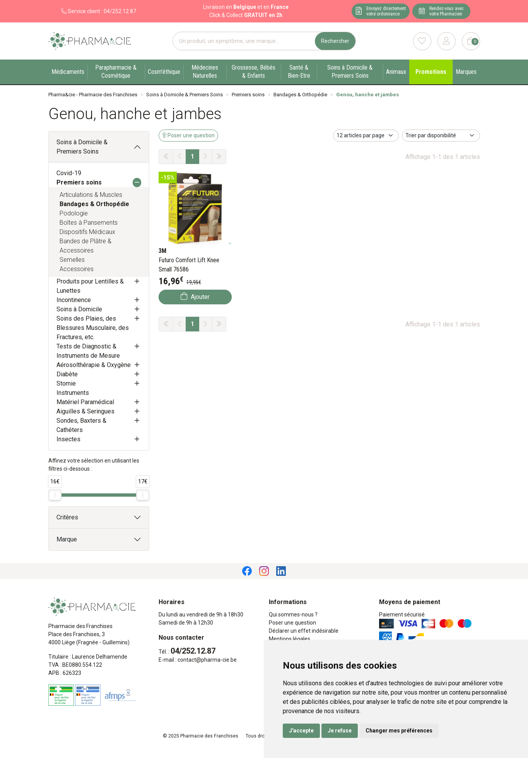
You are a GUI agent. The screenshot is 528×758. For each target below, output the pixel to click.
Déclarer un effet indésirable (303, 631)
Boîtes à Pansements (89, 222)
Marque (66, 539)
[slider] (55, 495)
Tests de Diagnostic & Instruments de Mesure (88, 351)
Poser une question (292, 623)
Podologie (74, 213)
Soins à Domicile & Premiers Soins (82, 146)
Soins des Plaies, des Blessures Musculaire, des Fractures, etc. (92, 328)
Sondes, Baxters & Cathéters (81, 425)
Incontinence (73, 300)
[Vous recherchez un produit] (244, 41)
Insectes (68, 439)
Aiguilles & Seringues (85, 411)
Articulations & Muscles (91, 194)
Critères (67, 517)
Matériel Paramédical (85, 402)
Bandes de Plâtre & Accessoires (85, 245)
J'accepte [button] (301, 730)
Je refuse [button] (340, 730)
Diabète (67, 374)
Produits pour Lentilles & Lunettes (90, 286)
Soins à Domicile (79, 309)
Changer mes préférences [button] (399, 730)
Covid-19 (68, 173)
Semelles (72, 259)
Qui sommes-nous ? (293, 614)
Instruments (72, 392)
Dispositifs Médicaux (87, 232)
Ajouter (195, 296)
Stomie (66, 383)
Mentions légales (289, 639)
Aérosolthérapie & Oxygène (93, 365)
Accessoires (77, 269)
